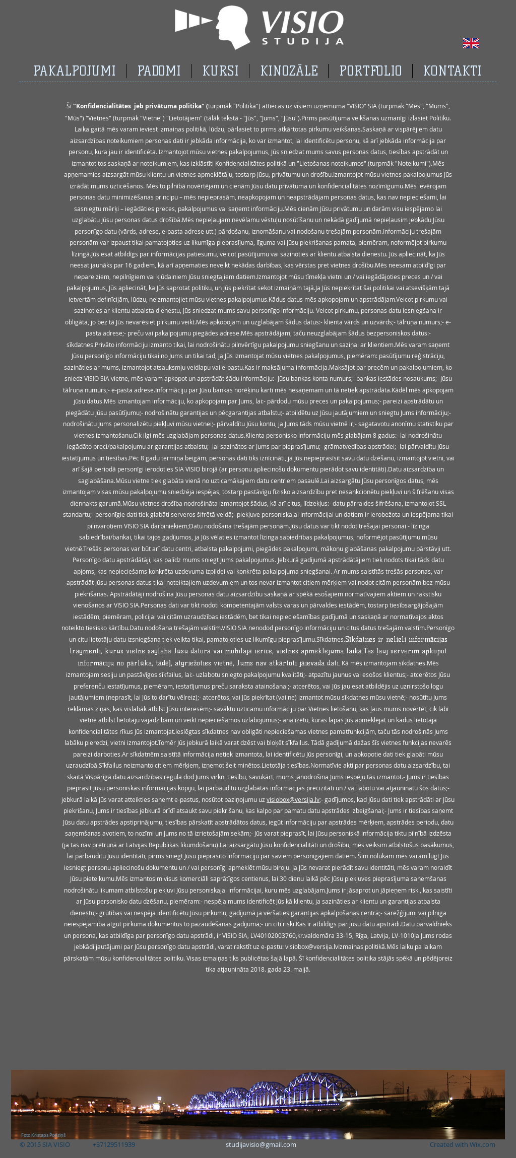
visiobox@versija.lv (293, 799)
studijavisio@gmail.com (261, 1144)
